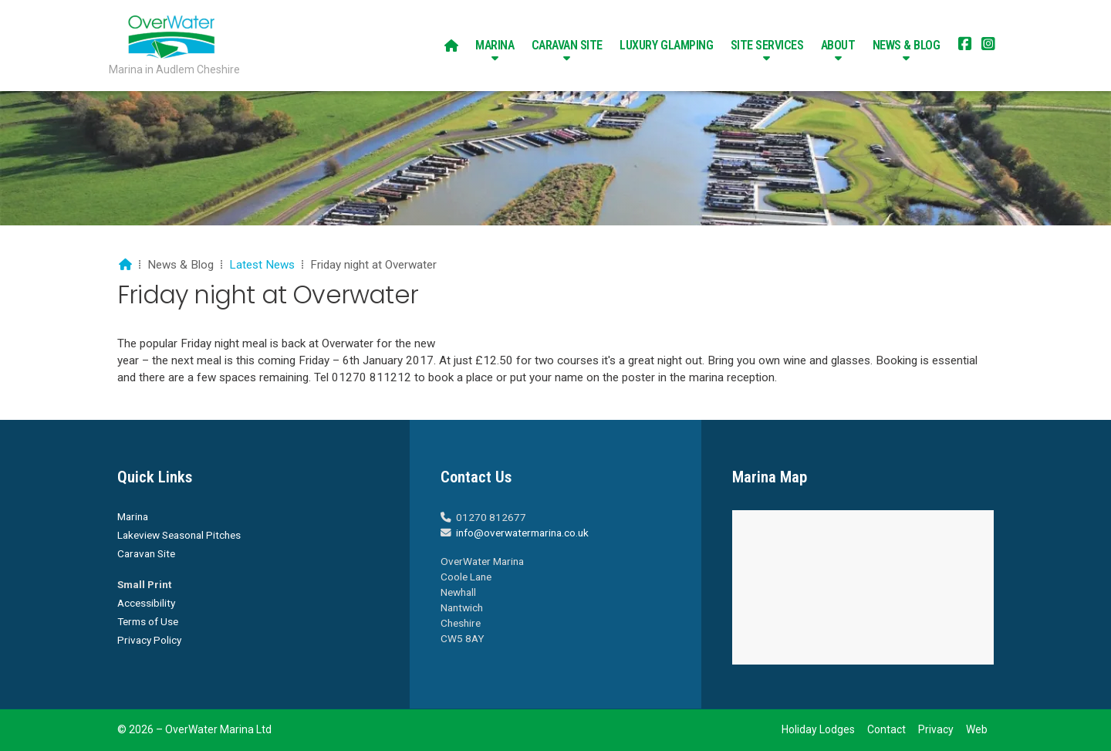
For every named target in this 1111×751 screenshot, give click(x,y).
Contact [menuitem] (886, 729)
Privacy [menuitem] (936, 729)
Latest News (262, 265)
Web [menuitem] (977, 729)
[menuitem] (451, 45)
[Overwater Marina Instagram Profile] (988, 45)
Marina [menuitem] (494, 45)
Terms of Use (147, 621)
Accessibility (146, 603)
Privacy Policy (149, 640)
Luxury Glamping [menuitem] (666, 45)
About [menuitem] (838, 45)
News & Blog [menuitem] (906, 45)
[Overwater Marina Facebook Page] (965, 45)
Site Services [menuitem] (767, 45)
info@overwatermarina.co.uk (522, 532)
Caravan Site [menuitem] (567, 45)
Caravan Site (146, 553)
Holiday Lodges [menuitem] (818, 729)
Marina (132, 516)
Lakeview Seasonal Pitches (179, 535)
